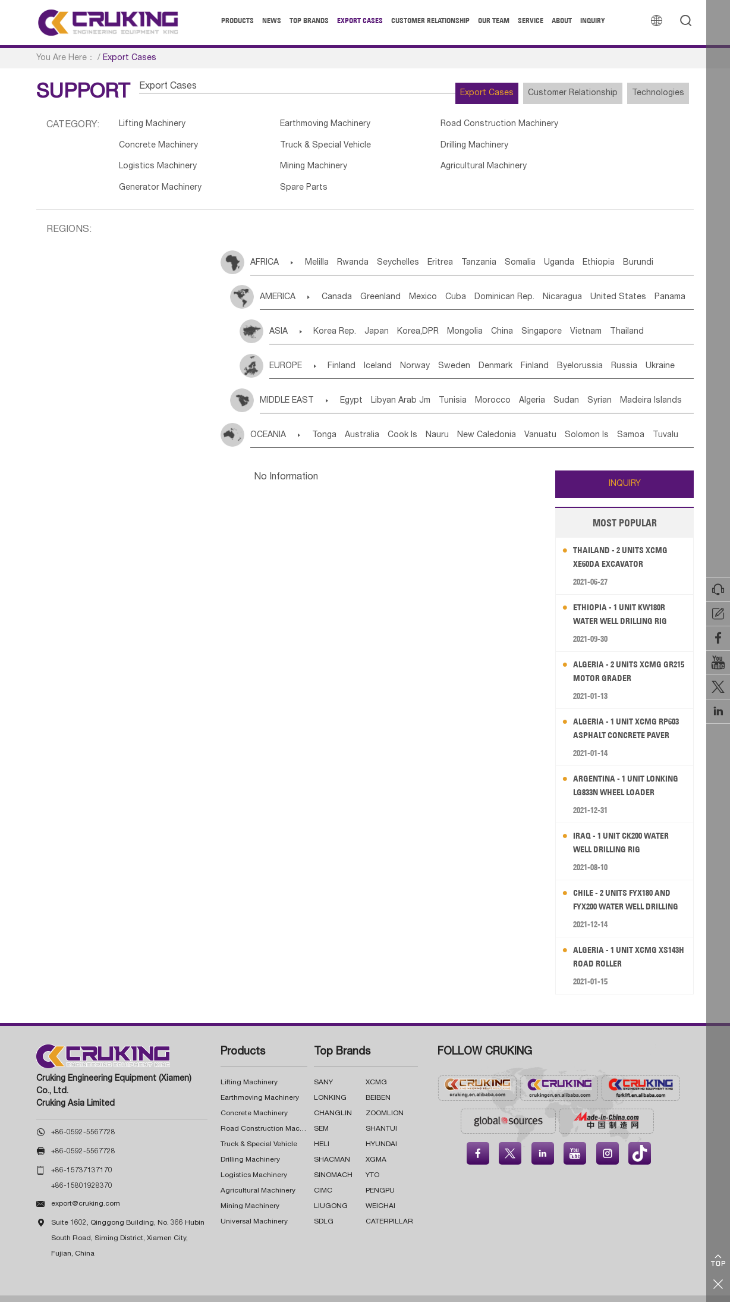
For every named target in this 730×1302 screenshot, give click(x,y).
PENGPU (380, 1174)
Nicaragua (614, 282)
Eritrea (473, 247)
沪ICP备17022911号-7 (432, 1291)
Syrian (664, 385)
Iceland (394, 350)
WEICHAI (380, 1190)
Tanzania (520, 247)
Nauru (470, 419)
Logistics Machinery (448, 148)
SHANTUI (381, 1112)
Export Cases (360, 20)
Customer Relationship (430, 20)
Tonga (331, 419)
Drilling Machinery (299, 148)
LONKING (330, 1081)
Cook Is (427, 419)
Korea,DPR (439, 316)
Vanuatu (591, 419)
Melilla (323, 247)
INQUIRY (625, 468)
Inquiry (592, 20)
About (562, 20)
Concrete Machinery (592, 125)
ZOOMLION (385, 1097)
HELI (321, 1128)
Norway (440, 350)
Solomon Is (647, 419)
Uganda (618, 247)
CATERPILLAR (389, 1205)
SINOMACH (333, 1159)
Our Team (493, 20)
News (271, 20)
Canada (344, 282)
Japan (389, 316)
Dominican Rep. (547, 282)
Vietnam (643, 316)
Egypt (362, 385)
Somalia (570, 247)
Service (530, 20)
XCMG (376, 1066)
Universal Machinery (254, 1205)
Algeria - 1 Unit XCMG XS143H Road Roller (620, 940)
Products (237, 20)
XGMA (376, 1143)
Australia (377, 419)
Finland (349, 350)
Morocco (530, 385)
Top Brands (309, 20)
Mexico (448, 282)
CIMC (323, 1174)
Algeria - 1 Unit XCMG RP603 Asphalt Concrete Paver (627, 712)
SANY (323, 1066)
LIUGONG (331, 1190)
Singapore (589, 316)
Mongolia (495, 316)
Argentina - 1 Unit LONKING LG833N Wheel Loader (622, 770)
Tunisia (481, 385)
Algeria (578, 385)
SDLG (323, 1205)
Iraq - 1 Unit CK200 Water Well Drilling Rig (628, 826)
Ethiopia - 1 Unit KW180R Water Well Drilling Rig (627, 598)
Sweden (488, 350)
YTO (372, 1159)
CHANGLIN (333, 1097)
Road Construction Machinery (469, 125)
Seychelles (422, 247)
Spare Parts (431, 171)
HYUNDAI (381, 1128)
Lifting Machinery (155, 125)
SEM (321, 1112)
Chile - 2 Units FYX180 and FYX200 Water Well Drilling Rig (629, 884)
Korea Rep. (338, 316)
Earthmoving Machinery (312, 125)
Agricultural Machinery (165, 171)
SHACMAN (332, 1143)
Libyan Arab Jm (420, 385)
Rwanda (367, 247)
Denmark (538, 350)
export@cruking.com (85, 1188)
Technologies (649, 93)
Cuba (489, 282)
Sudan (621, 385)
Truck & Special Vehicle (168, 148)
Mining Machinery (586, 148)
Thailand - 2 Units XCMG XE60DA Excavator (627, 541)
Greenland (396, 282)
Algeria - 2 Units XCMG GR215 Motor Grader (623, 655)
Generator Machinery (307, 171)
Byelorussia (640, 350)
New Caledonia (528, 419)
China (541, 316)
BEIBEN (378, 1081)
